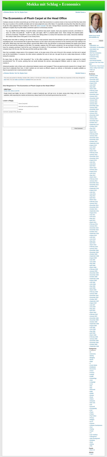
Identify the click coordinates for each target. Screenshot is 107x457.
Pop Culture (93, 416)
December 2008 (94, 273)
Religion (92, 419)
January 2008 (93, 293)
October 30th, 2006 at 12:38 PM (11, 90)
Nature (92, 399)
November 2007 (94, 297)
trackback (28, 79)
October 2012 (93, 186)
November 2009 (94, 252)
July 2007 (92, 305)
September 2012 (94, 188)
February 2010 (94, 246)
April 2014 (92, 165)
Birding (92, 355)
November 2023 (94, 98)
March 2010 (93, 244)
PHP (91, 410)
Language (92, 382)
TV (90, 432)
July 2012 (92, 192)
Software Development (96, 425)
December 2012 (94, 182)
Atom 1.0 (92, 450)
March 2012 (93, 199)
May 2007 (92, 308)
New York (92, 402)
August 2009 (93, 258)
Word (91, 442)
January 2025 (93, 92)
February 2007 (94, 314)
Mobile (91, 393)
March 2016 (93, 132)
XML (91, 446)
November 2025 (94, 81)
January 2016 (93, 135)
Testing (92, 429)
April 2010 (92, 243)
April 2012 (92, 197)
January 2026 (93, 77)
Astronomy (93, 354)
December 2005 (94, 340)
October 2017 (93, 122)
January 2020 (93, 107)
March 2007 (93, 312)
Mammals (92, 389)
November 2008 (94, 275)
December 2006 (94, 318)
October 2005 (93, 344)
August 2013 (93, 171)
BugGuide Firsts (94, 55)
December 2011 (94, 205)
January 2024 (93, 96)
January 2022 (93, 102)
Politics (92, 414)
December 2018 (94, 115)
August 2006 (93, 325)
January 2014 (93, 169)
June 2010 (93, 239)
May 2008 (92, 286)
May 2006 (92, 331)
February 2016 (94, 134)
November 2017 (94, 120)
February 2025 (94, 90)
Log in (91, 454)
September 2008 (94, 278)
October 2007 (93, 299)
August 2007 (93, 303)
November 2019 (94, 109)
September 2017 (94, 124)
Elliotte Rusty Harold (94, 35)
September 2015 (94, 143)
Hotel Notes (93, 58)
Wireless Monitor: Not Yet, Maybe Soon (15, 12)
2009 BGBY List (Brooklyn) (97, 47)
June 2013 (93, 173)
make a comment (19, 79)
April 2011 (92, 220)
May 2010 (92, 241)
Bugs (91, 361)
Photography (93, 408)
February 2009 (94, 269)
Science (92, 423)
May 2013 (92, 175)
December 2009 (94, 250)
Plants (91, 412)
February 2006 (94, 337)
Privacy (92, 417)
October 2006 (93, 322)
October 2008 (93, 276)
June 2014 (93, 164)
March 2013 (93, 177)
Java (91, 380)
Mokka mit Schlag (42, 4)
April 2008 (92, 288)
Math (91, 391)
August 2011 (93, 212)
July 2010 (92, 237)
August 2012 (93, 190)
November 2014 (94, 158)
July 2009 (92, 259)
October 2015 (93, 141)
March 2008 (93, 290)
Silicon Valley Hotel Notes (97, 68)
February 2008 (94, 291)
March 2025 (93, 88)
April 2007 (92, 310)
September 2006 (94, 323)
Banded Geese (80, 12)
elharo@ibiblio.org (94, 37)
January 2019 (93, 113)
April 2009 (92, 265)
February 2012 (94, 201)
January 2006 (93, 338)
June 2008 (93, 284)
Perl (91, 404)
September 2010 (94, 233)
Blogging (92, 357)
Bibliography (93, 51)
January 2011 (93, 226)
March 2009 (93, 267)
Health (91, 376)
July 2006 (92, 327)
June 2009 (93, 261)
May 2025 (92, 87)
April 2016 (92, 130)
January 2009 (93, 271)
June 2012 (93, 194)
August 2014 (93, 160)
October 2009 (93, 254)
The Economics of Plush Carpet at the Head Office (35, 18)
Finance (92, 372)
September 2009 (94, 256)
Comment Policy (94, 56)
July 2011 (92, 214)
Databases (93, 367)
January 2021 (93, 103)
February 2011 (94, 224)
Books (91, 359)
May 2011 (92, 218)
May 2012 (92, 196)
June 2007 (93, 306)
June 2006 (93, 329)
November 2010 (94, 229)
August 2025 (93, 83)
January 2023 (93, 100)
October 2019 (93, 111)
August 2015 (93, 145)
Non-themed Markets (95, 60)
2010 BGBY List (94, 49)
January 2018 (93, 118)
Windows (92, 440)
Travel (91, 431)
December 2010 (94, 228)
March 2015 (93, 150)
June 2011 (93, 216)
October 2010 (93, 231)
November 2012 (94, 184)
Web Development (95, 438)
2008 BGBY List (94, 45)
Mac (91, 385)
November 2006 (94, 320)
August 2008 (93, 280)
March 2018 (93, 117)
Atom (5, 79)
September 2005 (94, 346)
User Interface (93, 434)
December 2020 (94, 105)
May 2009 (92, 263)
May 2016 (92, 128)
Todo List (92, 69)
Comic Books (93, 365)
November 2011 (94, 207)
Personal (92, 406)
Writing (92, 444)
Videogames (93, 436)
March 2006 (93, 335)
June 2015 (93, 147)
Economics (71, 4)
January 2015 (93, 154)
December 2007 (94, 295)
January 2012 (93, 203)
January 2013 (93, 181)
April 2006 (92, 333)
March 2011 (93, 222)
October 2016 (93, 126)
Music (91, 397)
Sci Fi (91, 421)
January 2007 (93, 316)
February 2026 (94, 75)
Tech (91, 427)
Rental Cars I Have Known (97, 66)
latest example (41, 25)
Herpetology (93, 378)
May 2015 (92, 149)
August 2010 (93, 235)
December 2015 (94, 137)
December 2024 (94, 94)
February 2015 (94, 152)
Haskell (92, 374)
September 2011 (94, 211)
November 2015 (94, 139)
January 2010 (93, 248)
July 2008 (92, 282)
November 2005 (94, 342)
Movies (92, 395)
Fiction (91, 370)
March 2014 (93, 167)
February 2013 (94, 179)
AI (90, 352)
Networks (92, 401)
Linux (91, 384)
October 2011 (93, 209)
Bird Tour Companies (95, 53)
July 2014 (92, 162)
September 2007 (94, 301)
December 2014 (94, 156)
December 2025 (94, 79)
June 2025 (93, 85)
